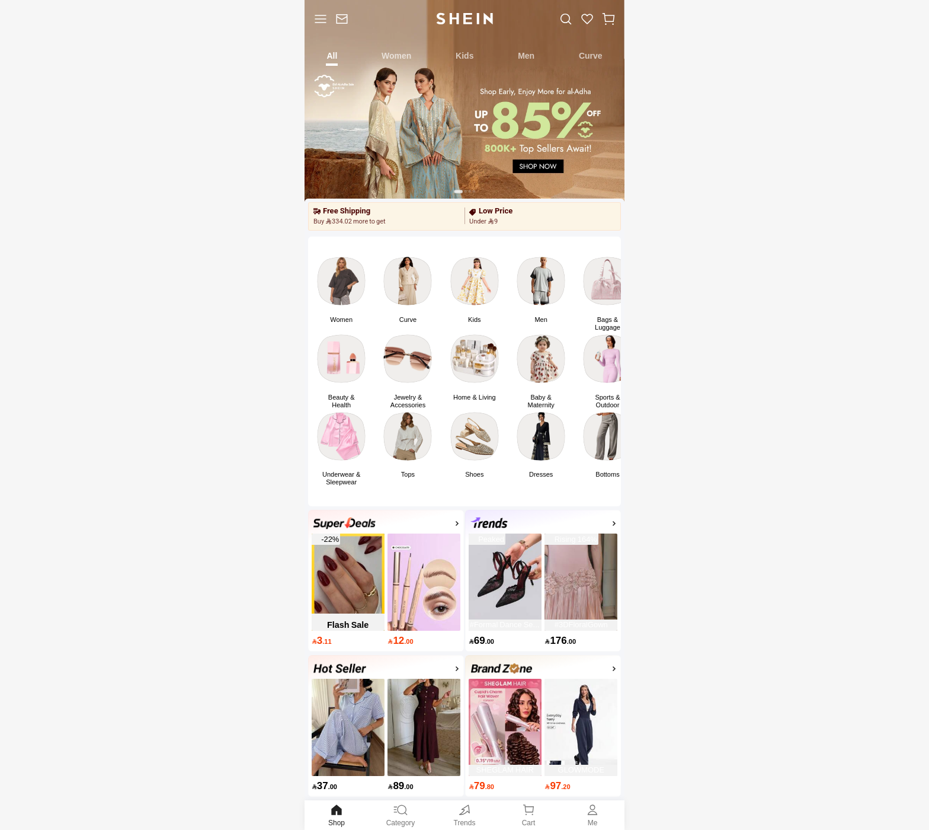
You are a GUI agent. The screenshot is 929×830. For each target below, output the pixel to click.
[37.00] (348, 786)
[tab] (332, 54)
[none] (344, 523)
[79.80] (505, 786)
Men (540, 319)
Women (341, 319)
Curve (408, 319)
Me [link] (592, 814)
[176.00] (580, 640)
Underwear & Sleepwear (341, 478)
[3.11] (348, 640)
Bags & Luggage (607, 323)
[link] (342, 18)
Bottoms (607, 474)
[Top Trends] (543, 525)
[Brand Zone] (543, 670)
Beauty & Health (341, 401)
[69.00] (505, 640)
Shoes (474, 474)
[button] (608, 18)
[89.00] (423, 786)
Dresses (541, 474)
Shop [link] (337, 814)
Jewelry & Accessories (407, 401)
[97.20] (580, 786)
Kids (474, 319)
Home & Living (474, 397)
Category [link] (401, 814)
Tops (408, 474)
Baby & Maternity (541, 401)
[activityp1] (386, 670)
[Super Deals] (386, 525)
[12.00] (423, 640)
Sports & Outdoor (607, 401)
